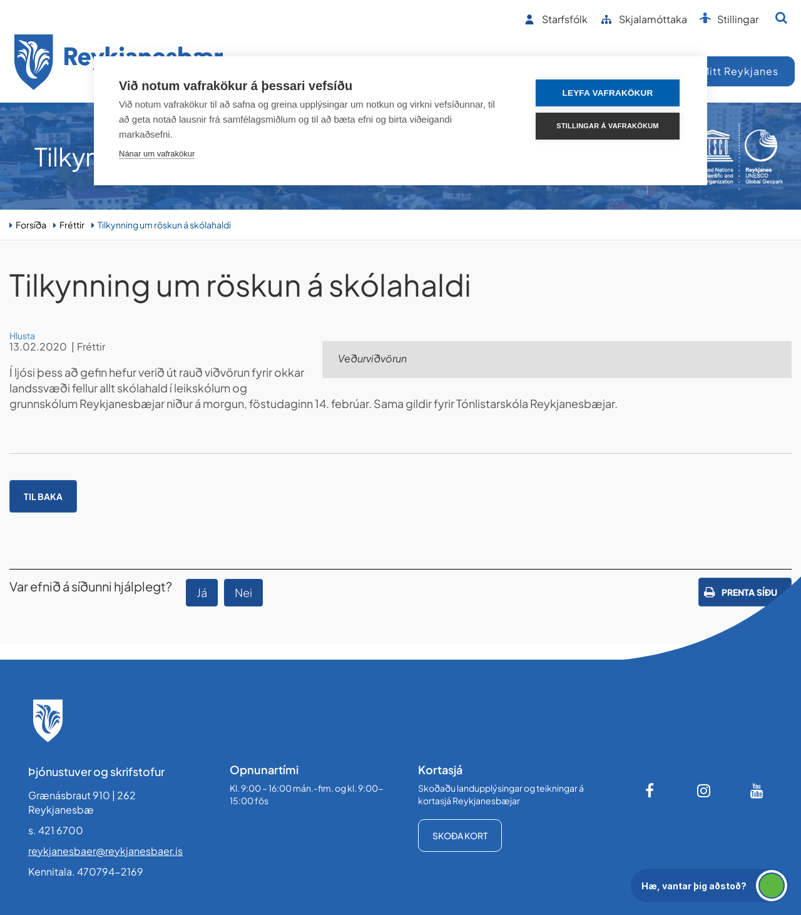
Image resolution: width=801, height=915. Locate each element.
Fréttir (71, 224)
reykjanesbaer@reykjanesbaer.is (105, 850)
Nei (243, 592)
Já (201, 592)
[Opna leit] (781, 17)
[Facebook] (650, 790)
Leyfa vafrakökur (608, 93)
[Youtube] (757, 790)
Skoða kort (459, 835)
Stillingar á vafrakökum (607, 126)
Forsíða (31, 224)
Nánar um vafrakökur (157, 153)
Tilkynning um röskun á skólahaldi (164, 224)
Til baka (43, 496)
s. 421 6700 (55, 830)
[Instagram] (704, 790)
